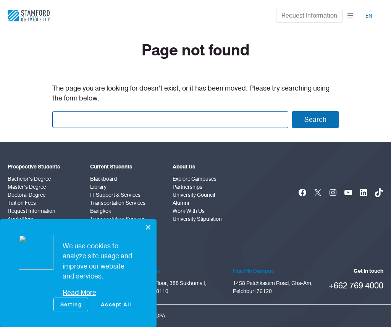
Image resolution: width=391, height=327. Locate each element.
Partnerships (187, 187)
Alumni (181, 203)
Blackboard (103, 179)
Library (98, 187)
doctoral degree (26, 195)
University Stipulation (197, 219)
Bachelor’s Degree (29, 179)
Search (315, 119)
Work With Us (189, 211)
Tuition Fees (22, 203)
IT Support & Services (115, 195)
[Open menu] (350, 15)
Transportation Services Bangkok (117, 207)
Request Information (309, 15)
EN (368, 15)
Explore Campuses (195, 179)
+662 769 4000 (356, 285)
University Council (194, 195)
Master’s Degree (27, 187)
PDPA (159, 316)
